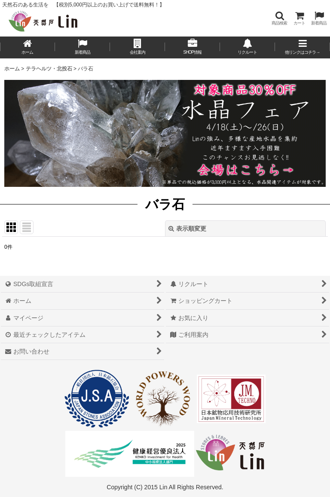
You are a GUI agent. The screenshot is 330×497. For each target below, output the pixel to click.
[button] (279, 18)
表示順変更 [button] (187, 228)
